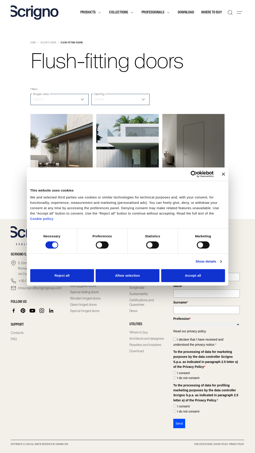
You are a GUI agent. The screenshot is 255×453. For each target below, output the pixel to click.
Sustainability (138, 294)
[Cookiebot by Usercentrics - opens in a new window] (194, 174)
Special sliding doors (84, 292)
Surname (180, 302)
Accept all (193, 275)
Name (178, 286)
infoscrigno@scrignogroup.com (40, 288)
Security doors (48, 43)
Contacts (17, 333)
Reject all (62, 275)
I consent (183, 373)
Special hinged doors (84, 311)
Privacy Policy (236, 444)
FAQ (14, 339)
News (133, 311)
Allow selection (127, 275)
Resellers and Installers (145, 345)
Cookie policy (42, 219)
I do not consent (188, 378)
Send (179, 423)
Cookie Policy (221, 444)
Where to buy (211, 12)
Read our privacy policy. (189, 331)
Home (33, 43)
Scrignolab (136, 288)
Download (186, 12)
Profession (182, 318)
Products (91, 12)
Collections (121, 12)
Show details (205, 261)
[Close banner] (223, 174)
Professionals (156, 12)
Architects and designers (146, 339)
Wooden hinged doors (85, 298)
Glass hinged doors (83, 305)
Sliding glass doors (83, 286)
